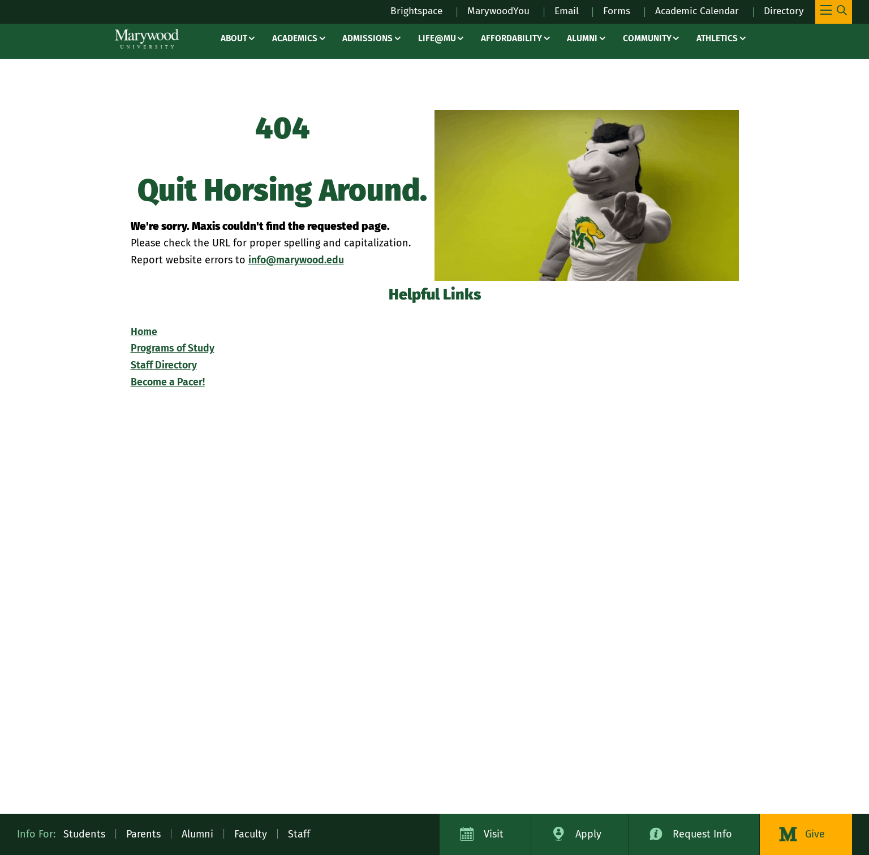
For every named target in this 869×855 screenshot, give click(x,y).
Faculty (250, 834)
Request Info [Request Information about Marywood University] (702, 834)
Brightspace (401, 11)
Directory (782, 11)
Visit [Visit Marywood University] (494, 834)
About (234, 38)
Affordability (511, 38)
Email (557, 11)
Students (84, 834)
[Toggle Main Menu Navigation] (833, 12)
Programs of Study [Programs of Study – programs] (173, 348)
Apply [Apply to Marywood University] (588, 834)
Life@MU (437, 38)
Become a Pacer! (169, 382)
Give (815, 834)
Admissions (367, 38)
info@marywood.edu (297, 260)
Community (647, 38)
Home (144, 331)
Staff (299, 834)
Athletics (717, 38)
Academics (294, 38)
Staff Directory (164, 365)
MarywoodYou (486, 11)
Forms (608, 11)
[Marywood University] (147, 39)
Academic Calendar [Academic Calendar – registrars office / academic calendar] (691, 11)
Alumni (582, 38)
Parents (143, 834)
